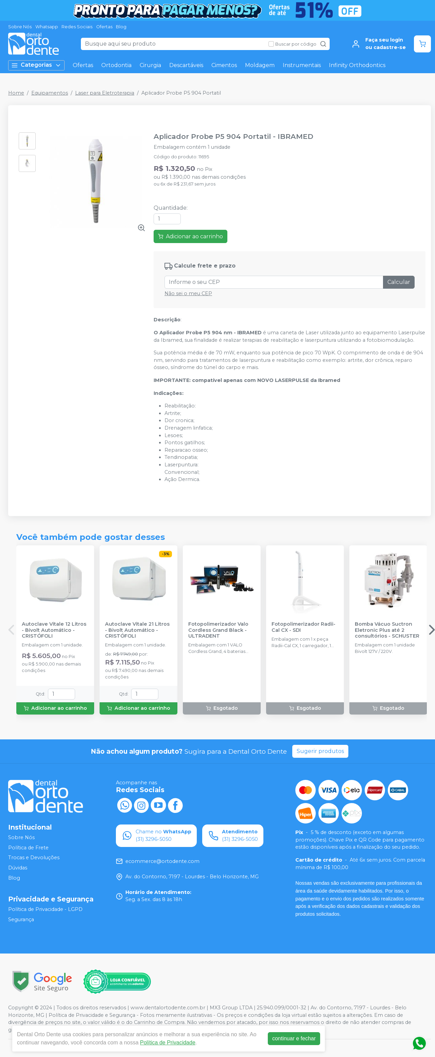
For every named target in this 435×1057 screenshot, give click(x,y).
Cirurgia (150, 65)
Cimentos (224, 65)
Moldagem (260, 65)
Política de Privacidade (167, 1042)
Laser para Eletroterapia (104, 93)
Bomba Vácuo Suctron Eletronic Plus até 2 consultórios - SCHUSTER (387, 630)
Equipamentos (49, 93)
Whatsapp (46, 26)
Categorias (36, 65)
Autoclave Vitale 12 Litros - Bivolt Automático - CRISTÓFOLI (54, 630)
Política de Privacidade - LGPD (45, 909)
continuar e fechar (294, 1038)
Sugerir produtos (320, 751)
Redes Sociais (77, 26)
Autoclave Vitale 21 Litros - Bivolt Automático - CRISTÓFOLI (137, 630)
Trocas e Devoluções (33, 858)
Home (16, 93)
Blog (121, 26)
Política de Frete (28, 848)
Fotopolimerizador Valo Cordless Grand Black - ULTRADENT (218, 630)
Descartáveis (186, 65)
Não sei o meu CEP (188, 293)
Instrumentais (302, 65)
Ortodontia (116, 65)
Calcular (398, 282)
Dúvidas (17, 868)
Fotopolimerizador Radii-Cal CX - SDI (303, 627)
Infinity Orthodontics (357, 65)
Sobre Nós (20, 26)
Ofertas (104, 26)
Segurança (21, 919)
